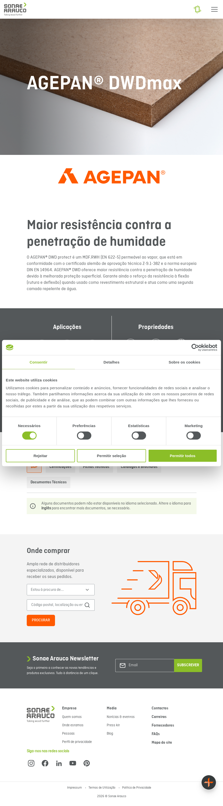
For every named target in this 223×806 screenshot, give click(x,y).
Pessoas (68, 733)
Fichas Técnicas (96, 467)
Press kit (113, 725)
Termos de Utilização (102, 788)
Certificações (60, 467)
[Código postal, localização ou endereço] (57, 605)
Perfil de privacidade (77, 742)
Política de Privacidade (136, 788)
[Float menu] (208, 782)
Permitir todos (183, 456)
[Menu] (214, 9)
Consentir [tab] (38, 362)
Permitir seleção (111, 456)
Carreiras (159, 717)
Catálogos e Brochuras (139, 467)
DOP (34, 467)
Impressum (74, 788)
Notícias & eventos (121, 717)
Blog (110, 733)
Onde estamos (72, 725)
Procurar (41, 620)
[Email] (149, 665)
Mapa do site (162, 743)
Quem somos (72, 717)
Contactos (160, 708)
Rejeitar (40, 456)
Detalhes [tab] (111, 362)
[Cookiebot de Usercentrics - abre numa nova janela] (195, 347)
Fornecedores (163, 726)
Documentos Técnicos (49, 482)
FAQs (156, 734)
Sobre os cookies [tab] (184, 362)
